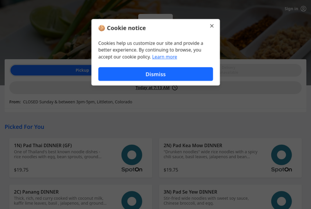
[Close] (212, 25)
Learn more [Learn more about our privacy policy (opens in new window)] (164, 57)
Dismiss (155, 74)
